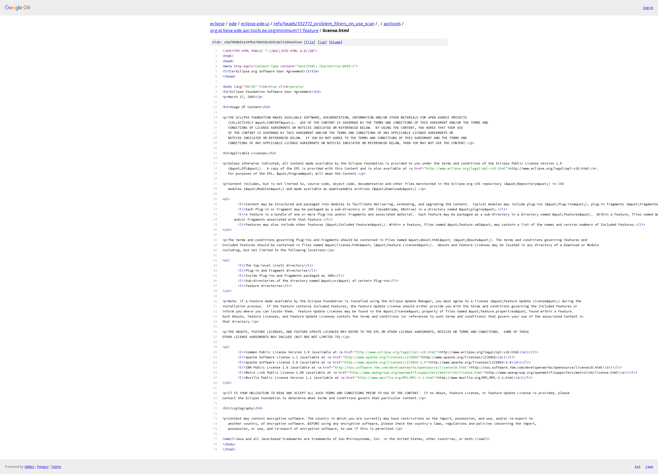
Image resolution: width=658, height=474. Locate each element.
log (322, 42)
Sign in (648, 7)
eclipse (217, 23)
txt (638, 466)
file (309, 42)
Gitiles (29, 466)
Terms (56, 466)
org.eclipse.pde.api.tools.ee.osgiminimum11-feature (264, 30)
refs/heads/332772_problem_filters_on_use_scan (323, 23)
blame (336, 42)
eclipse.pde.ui (255, 23)
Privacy (42, 466)
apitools (392, 23)
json (649, 466)
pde (233, 23)
